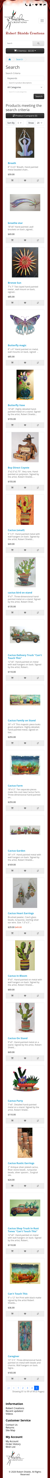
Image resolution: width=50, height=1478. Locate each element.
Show (31, 122)
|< (8, 1387)
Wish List (10, 1446)
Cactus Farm (15, 785)
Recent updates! (14, 1411)
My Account (12, 1441)
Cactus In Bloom (17, 975)
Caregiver (13, 1356)
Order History (13, 1444)
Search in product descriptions (20, 83)
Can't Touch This (17, 1293)
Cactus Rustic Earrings (21, 1163)
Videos (9, 1413)
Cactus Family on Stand (22, 720)
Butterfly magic (17, 345)
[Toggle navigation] (42, 20)
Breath (12, 163)
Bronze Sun (14, 282)
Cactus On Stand (18, 1038)
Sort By (11, 122)
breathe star (15, 223)
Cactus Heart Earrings (21, 913)
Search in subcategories (18, 92)
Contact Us (12, 1424)
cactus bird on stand (20, 592)
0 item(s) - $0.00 (24, 50)
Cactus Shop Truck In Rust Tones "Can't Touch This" (23, 1230)
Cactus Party (15, 1100)
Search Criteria (13, 73)
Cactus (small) (16, 530)
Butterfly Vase (16, 405)
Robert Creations (15, 1408)
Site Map (10, 1430)
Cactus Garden (16, 850)
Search (19, 59)
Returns (10, 1427)
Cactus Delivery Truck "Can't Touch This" (25, 657)
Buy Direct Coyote (18, 467)
